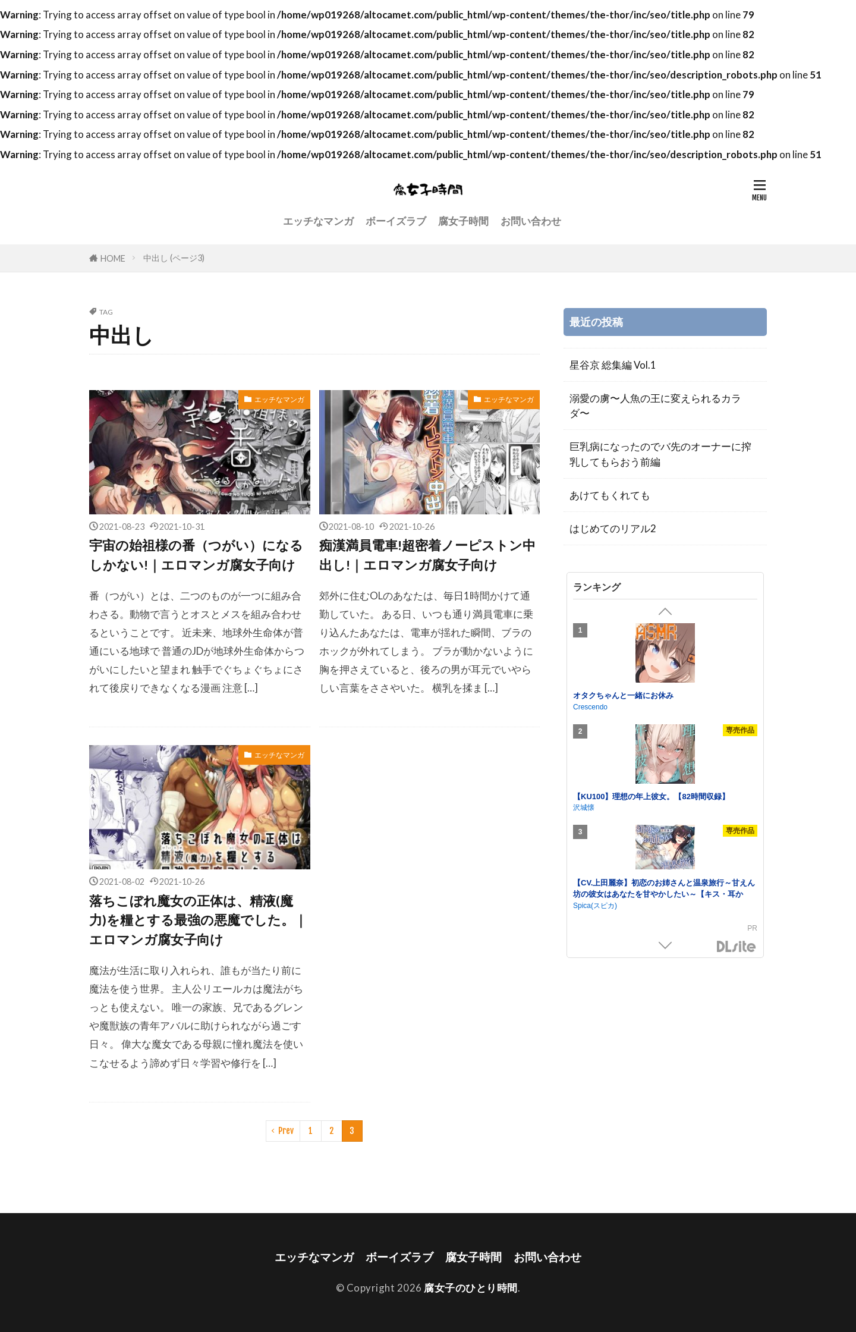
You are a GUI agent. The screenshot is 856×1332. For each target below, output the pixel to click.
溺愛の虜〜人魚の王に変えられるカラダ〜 (655, 405)
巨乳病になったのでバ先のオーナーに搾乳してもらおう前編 (660, 453)
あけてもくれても (609, 495)
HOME (112, 258)
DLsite (736, 947)
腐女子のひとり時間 (471, 1287)
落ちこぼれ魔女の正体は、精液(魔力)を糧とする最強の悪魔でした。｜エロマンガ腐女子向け (198, 920)
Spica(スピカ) (595, 905)
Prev (286, 1130)
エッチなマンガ (318, 221)
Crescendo (590, 707)
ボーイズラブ (396, 221)
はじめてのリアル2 (612, 528)
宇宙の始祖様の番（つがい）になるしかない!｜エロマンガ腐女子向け (196, 555)
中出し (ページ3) (173, 258)
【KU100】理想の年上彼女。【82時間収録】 (651, 796)
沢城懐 (583, 807)
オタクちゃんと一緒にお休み (623, 695)
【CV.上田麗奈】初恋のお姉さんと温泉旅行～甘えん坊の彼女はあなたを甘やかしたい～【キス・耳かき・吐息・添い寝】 (664, 894)
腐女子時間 (463, 221)
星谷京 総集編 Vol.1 (612, 365)
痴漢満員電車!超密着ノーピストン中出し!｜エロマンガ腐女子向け (427, 555)
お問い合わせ (531, 221)
